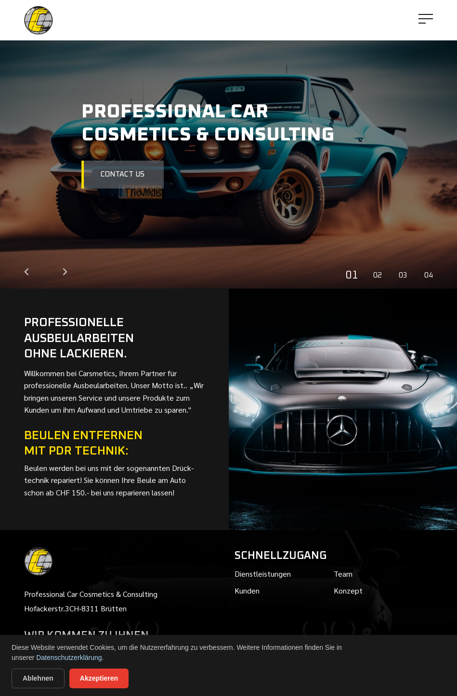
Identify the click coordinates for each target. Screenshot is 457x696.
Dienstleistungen (263, 574)
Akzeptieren (99, 678)
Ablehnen (38, 678)
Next (65, 272)
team (343, 574)
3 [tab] (405, 275)
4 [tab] (431, 275)
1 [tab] (355, 275)
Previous (26, 272)
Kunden (247, 590)
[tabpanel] (228, 144)
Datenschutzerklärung (69, 657)
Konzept (348, 590)
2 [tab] (380, 275)
